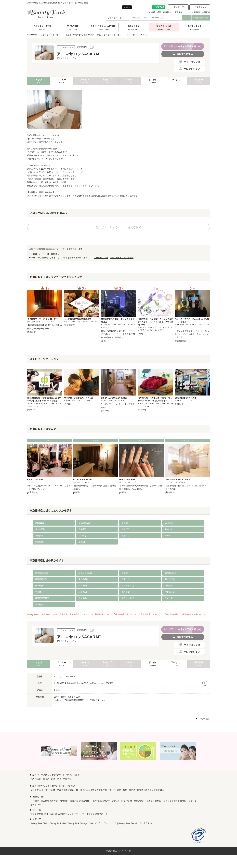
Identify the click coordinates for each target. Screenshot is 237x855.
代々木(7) (83, 585)
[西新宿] (76, 492)
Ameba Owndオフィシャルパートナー (68, 814)
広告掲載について (182, 12)
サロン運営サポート (98, 814)
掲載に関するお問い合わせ (121, 257)
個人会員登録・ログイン (185, 801)
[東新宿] (122, 492)
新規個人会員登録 (202, 12)
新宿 (59, 779)
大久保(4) (39, 542)
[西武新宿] (31, 332)
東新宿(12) (83, 579)
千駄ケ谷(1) (170, 598)
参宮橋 (40, 790)
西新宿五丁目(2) (42, 598)
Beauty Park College (77, 823)
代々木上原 (35, 779)
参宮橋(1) (39, 604)
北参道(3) (83, 592)
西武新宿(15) (41, 579)
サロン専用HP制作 (39, 814)
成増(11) (125, 535)
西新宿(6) (169, 585)
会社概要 (34, 801)
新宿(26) (125, 573)
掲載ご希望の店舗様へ (161, 12)
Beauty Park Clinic (39, 823)
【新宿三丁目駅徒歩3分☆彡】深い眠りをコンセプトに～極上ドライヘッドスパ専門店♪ (192, 334)
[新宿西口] (169, 492)
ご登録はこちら (101, 257)
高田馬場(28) (84, 523)
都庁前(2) (126, 592)
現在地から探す (201, 17)
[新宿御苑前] (69, 325)
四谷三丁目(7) (128, 585)
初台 (32, 790)
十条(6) (168, 535)
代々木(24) (40, 529)
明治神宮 (67, 779)
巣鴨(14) (39, 535)
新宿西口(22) (170, 573)
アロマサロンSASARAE (64, 676)
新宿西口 (149, 790)
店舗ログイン (200, 7)
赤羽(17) (125, 529)
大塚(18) (82, 529)
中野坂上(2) (170, 592)
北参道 (140, 790)
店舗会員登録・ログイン (160, 801)
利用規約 (64, 801)
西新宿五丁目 (71, 790)
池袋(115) (39, 523)
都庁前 (103, 790)
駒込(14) (168, 529)
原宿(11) (125, 579)
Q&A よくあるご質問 (122, 801)
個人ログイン (179, 7)
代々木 (46, 779)
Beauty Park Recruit (128, 823)
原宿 (53, 779)
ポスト (127, 7)
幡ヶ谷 (95, 790)
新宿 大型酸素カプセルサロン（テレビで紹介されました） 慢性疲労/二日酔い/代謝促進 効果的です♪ (118, 334)
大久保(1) (83, 598)
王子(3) (82, 542)
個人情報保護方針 (49, 801)
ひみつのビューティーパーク (103, 823)
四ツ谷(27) (169, 523)
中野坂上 (160, 790)
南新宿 (60, 790)
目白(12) (82, 535)
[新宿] (103, 341)
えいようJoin (145, 823)
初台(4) (38, 592)
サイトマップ (36, 804)
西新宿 (132, 790)
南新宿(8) (39, 585)
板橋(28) (125, 523)
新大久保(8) (170, 579)
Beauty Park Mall (58, 823)
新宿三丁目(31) (85, 573)
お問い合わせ (140, 801)
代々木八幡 (50, 790)
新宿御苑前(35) (42, 573)
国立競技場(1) (128, 598)
